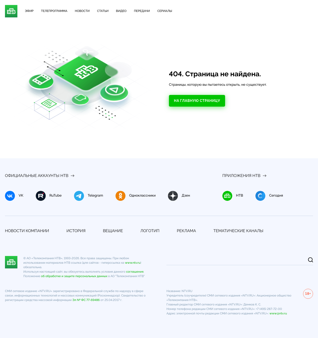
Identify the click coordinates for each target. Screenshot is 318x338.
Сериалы (164, 11)
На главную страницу (197, 101)
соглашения (135, 271)
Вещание (113, 230)
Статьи (103, 11)
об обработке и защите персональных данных (74, 276)
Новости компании (27, 230)
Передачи (142, 11)
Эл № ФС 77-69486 (86, 300)
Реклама (186, 230)
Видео (121, 11)
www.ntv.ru (132, 262)
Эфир (29, 11)
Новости (82, 11)
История (75, 230)
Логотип (149, 230)
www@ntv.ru (278, 313)
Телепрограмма (54, 11)
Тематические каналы (238, 230)
